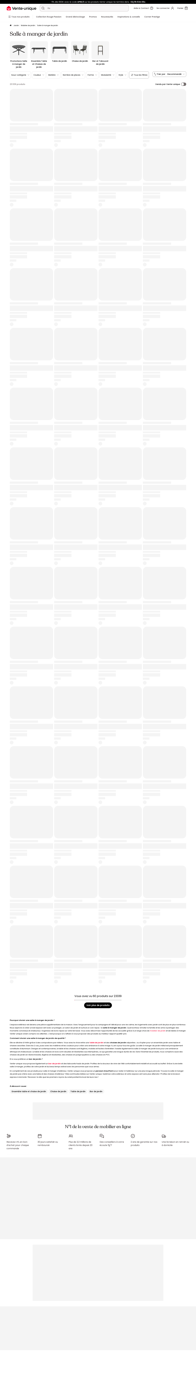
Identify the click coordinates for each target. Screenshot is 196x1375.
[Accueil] (10, 25)
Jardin (16, 25)
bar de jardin (54, 1063)
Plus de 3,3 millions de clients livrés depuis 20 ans (80, 1144)
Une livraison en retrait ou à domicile (175, 1142)
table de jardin (96, 1042)
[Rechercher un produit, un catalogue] (43, 8)
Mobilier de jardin (28, 25)
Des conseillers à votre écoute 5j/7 (112, 1142)
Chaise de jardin (58, 1091)
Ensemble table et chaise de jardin (29, 1091)
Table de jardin (78, 1091)
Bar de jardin (96, 1091)
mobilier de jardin (158, 1030)
